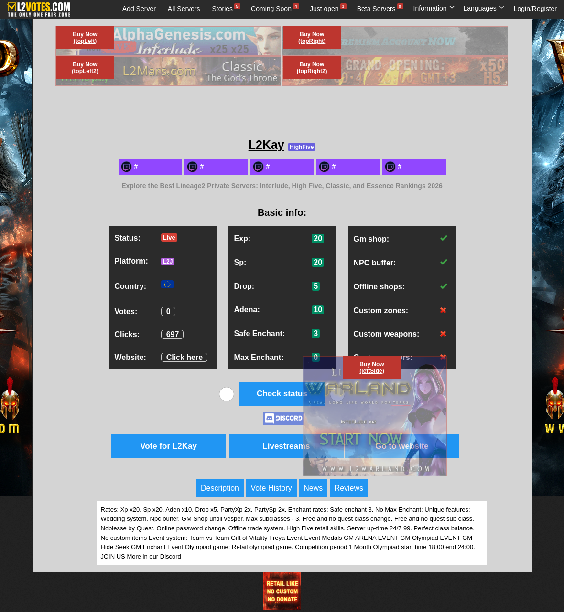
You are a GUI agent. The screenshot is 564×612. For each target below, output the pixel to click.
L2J (168, 261)
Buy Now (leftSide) (371, 367)
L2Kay (266, 144)
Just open (324, 8)
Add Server (139, 8)
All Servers (184, 8)
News (313, 488)
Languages (484, 8)
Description (220, 488)
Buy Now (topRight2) (312, 67)
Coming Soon (271, 8)
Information (434, 8)
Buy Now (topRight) (311, 37)
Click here (184, 357)
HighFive (302, 147)
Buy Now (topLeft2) (85, 67)
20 (318, 238)
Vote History (271, 488)
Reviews (349, 488)
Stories (222, 8)
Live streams (109, 26)
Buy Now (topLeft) (85, 37)
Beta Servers (376, 8)
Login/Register (535, 8)
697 (172, 334)
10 (318, 310)
